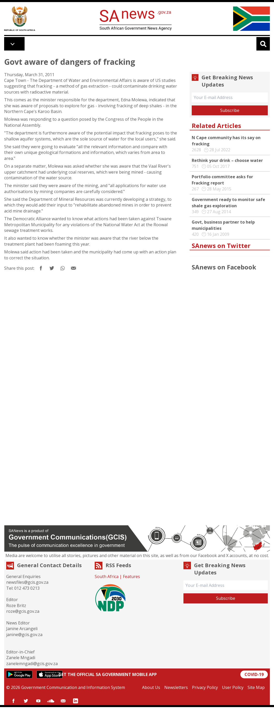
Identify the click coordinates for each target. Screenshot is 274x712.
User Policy (232, 687)
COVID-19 (254, 674)
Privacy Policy (205, 687)
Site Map (256, 687)
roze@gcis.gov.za (22, 611)
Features (131, 576)
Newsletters (176, 687)
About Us (151, 687)
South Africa (107, 576)
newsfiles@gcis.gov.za (27, 582)
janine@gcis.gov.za (24, 634)
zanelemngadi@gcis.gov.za (32, 663)
